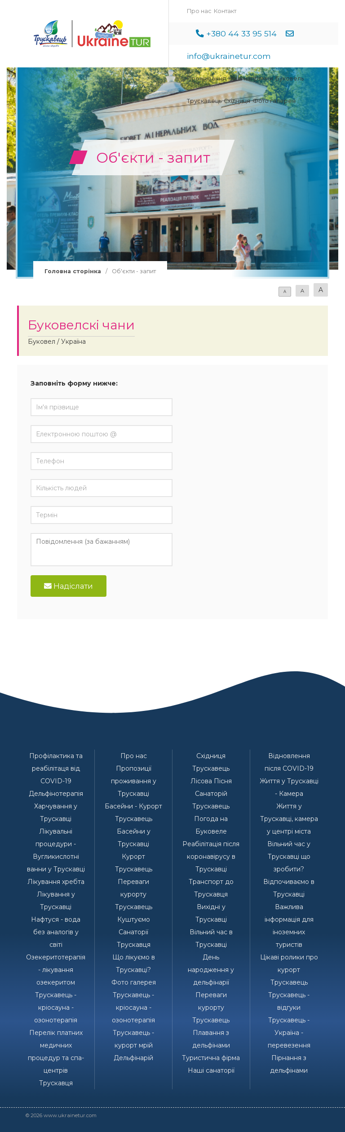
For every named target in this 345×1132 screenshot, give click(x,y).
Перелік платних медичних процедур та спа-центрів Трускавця (56, 1058)
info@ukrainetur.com (229, 56)
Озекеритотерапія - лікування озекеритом (55, 969)
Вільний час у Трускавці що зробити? (288, 856)
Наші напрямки (250, 78)
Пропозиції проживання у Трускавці (133, 781)
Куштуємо (133, 919)
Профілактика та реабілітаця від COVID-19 (56, 768)
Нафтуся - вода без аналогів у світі (55, 932)
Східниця (237, 101)
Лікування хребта (55, 882)
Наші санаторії (211, 1070)
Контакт (225, 11)
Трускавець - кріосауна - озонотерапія (55, 1007)
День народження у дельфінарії (211, 969)
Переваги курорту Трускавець (133, 894)
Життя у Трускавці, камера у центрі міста (289, 818)
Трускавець (204, 101)
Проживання (206, 78)
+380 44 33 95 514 (241, 33)
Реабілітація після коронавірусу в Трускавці (210, 856)
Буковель (289, 78)
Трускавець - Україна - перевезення (289, 1032)
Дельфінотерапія (56, 794)
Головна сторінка (72, 271)
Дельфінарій (133, 1058)
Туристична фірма (211, 1058)
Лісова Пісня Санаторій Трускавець (211, 793)
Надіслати (68, 586)
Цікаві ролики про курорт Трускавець (289, 969)
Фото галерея (274, 101)
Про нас (199, 11)
